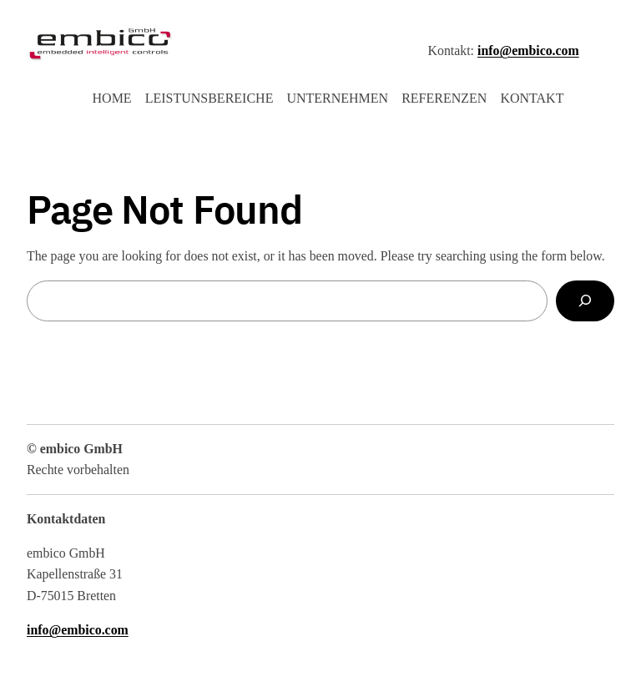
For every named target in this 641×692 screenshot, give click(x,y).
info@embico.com (528, 50)
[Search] (585, 300)
